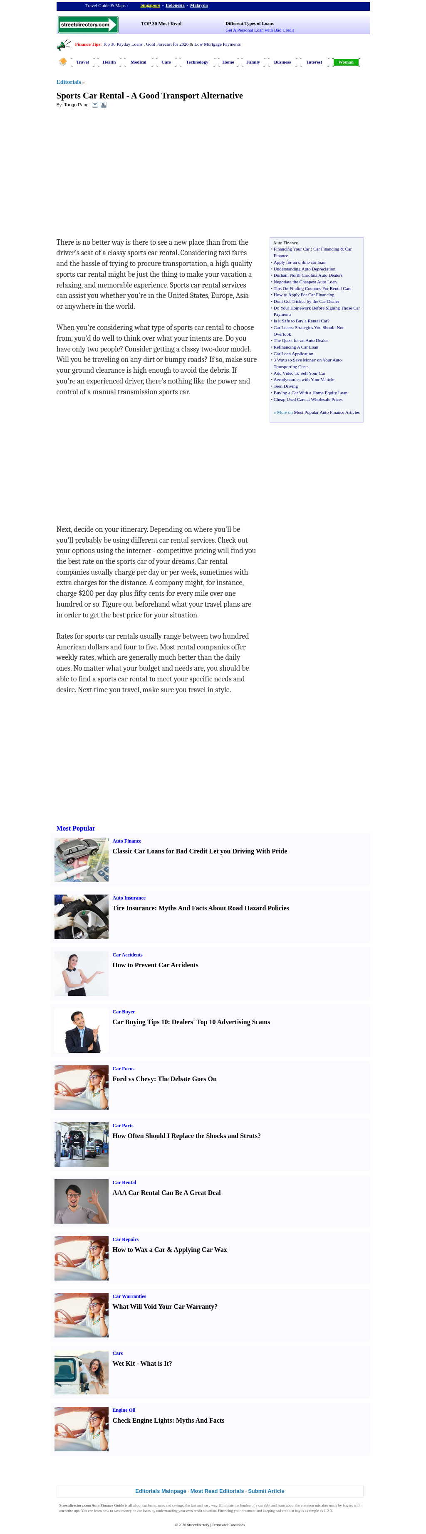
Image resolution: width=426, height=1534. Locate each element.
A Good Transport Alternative (187, 96)
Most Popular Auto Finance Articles (326, 412)
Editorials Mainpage (160, 1491)
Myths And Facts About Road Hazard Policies (224, 908)
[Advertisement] (124, 175)
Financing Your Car (292, 248)
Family (253, 61)
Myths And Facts (200, 1420)
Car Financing (326, 248)
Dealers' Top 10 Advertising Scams (221, 1021)
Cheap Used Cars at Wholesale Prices (308, 399)
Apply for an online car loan (299, 262)
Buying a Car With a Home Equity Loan (310, 392)
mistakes (321, 1505)
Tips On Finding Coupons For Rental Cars (313, 288)
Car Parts (123, 1125)
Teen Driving (286, 386)
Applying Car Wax (200, 1249)
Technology (197, 61)
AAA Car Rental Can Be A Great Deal (167, 1192)
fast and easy (201, 1505)
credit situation (204, 1511)
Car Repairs (126, 1239)
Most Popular (76, 828)
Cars (166, 61)
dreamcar (248, 1511)
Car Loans (283, 327)
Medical (138, 61)
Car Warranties (129, 1296)
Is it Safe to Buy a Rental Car (300, 320)
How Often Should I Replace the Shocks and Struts (185, 1135)
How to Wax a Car (139, 1249)
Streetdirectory (198, 1525)
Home (228, 61)
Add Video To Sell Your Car (299, 373)
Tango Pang (76, 104)
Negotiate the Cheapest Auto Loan (305, 281)
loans (152, 1505)
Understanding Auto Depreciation (304, 268)
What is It (154, 1363)
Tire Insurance (134, 908)
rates (161, 1505)
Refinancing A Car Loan (296, 346)
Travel (82, 61)
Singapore (150, 4)
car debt (264, 1505)
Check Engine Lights (142, 1420)
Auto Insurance (129, 898)
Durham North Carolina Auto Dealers (308, 275)
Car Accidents (128, 955)
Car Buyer (124, 1012)
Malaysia (199, 4)
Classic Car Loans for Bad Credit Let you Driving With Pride (200, 851)
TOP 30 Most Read (161, 24)
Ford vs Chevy (133, 1078)
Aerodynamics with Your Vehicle (304, 379)
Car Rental (124, 1182)
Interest (314, 61)
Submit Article (266, 1491)
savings (177, 1505)
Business (282, 61)
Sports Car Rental (90, 96)
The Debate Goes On (187, 1078)
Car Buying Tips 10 (140, 1021)
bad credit (282, 1511)
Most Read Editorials (217, 1491)
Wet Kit (124, 1363)
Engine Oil (124, 1410)
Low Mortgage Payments (217, 44)
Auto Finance (127, 841)
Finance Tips (87, 44)
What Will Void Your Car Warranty (164, 1306)
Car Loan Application (293, 353)
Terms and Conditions (228, 1525)
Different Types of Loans (249, 23)
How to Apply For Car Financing (304, 294)
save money (123, 1511)
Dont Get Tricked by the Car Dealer (306, 301)
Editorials (69, 82)
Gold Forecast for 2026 (167, 44)
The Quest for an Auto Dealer (301, 340)
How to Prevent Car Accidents (155, 965)
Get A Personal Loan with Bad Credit (259, 29)
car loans (144, 1511)
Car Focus (124, 1069)
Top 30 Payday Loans (122, 44)
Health (109, 61)
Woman (346, 61)
